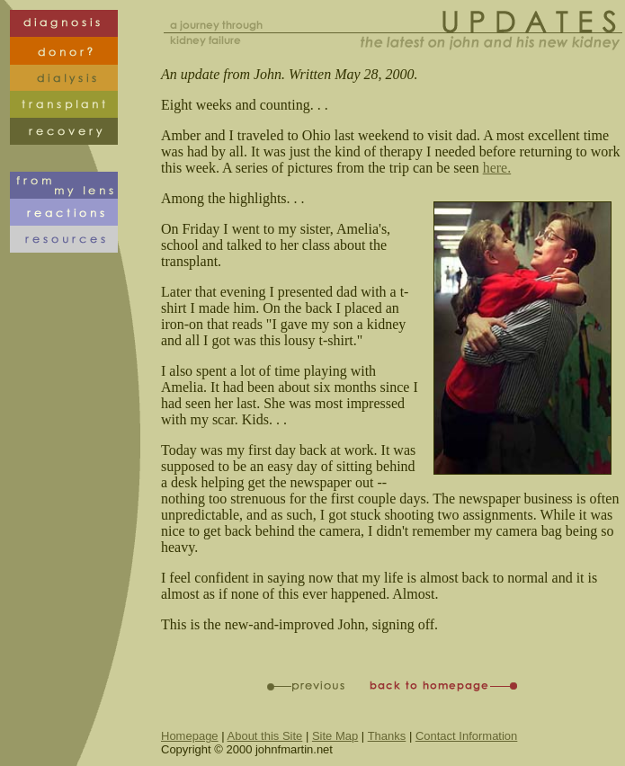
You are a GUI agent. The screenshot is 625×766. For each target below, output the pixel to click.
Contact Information (466, 736)
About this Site (265, 736)
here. (497, 167)
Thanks (387, 736)
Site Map (335, 736)
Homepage (190, 736)
